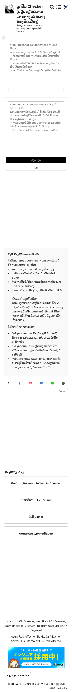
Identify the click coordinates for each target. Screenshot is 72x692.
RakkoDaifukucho (48, 636)
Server (31, 626)
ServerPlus (18, 641)
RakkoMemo (53, 641)
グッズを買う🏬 (50, 684)
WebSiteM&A (44, 621)
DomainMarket (15, 626)
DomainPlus (35, 641)
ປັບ (36, 168)
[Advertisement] (36, 208)
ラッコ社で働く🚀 (29, 684)
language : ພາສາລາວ (17, 675)
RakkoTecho (27, 636)
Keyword (36, 630)
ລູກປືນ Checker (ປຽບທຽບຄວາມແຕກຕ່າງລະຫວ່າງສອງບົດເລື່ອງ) (31, 13)
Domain (59, 621)
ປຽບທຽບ (36, 160)
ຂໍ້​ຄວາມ (62, 391)
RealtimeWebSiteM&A (51, 626)
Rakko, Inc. (62, 688)
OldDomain (26, 621)
